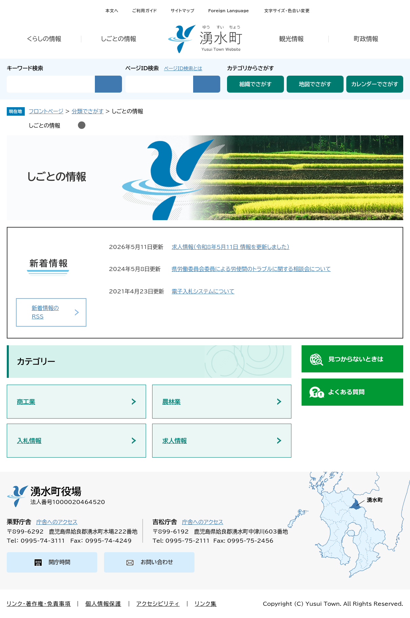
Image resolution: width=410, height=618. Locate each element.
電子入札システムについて (203, 291)
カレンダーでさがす (374, 84)
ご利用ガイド (144, 10)
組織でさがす (255, 84)
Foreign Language (228, 10)
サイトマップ (182, 10)
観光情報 (291, 39)
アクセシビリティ (158, 603)
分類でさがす (87, 111)
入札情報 (29, 441)
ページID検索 (142, 68)
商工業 (26, 402)
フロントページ (46, 111)
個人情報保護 (103, 603)
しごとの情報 (118, 39)
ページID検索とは (183, 68)
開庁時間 (59, 562)
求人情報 (174, 441)
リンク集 (206, 603)
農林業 (171, 402)
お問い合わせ (157, 562)
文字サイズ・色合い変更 (287, 10)
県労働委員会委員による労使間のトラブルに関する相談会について (251, 269)
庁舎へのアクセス (57, 522)
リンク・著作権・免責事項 (39, 603)
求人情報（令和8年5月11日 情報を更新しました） (230, 247)
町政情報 (366, 39)
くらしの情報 (44, 39)
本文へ (112, 10)
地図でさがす (315, 84)
